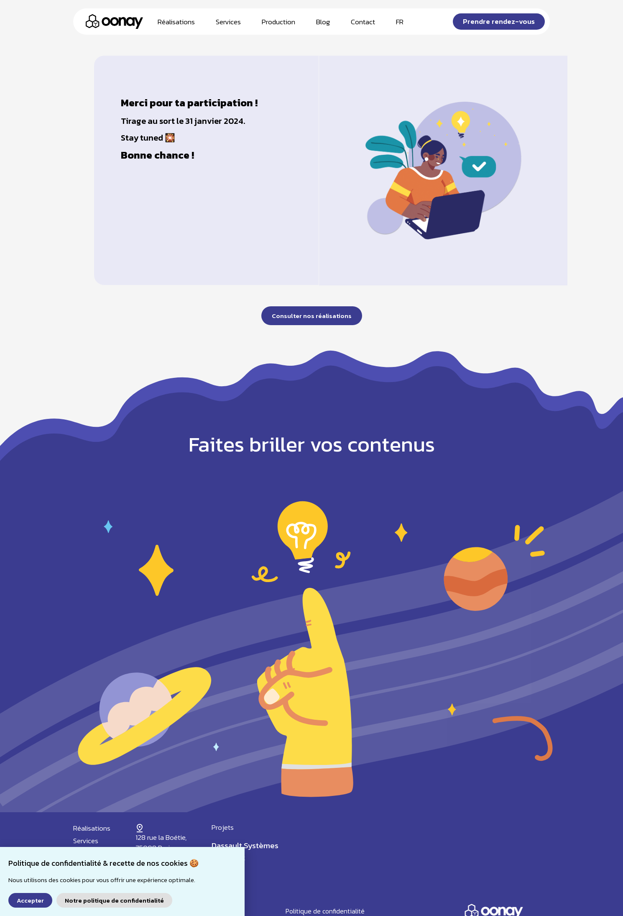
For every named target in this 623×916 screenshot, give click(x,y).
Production (278, 21)
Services (228, 21)
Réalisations (176, 21)
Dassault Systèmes (245, 845)
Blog (323, 21)
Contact (363, 21)
